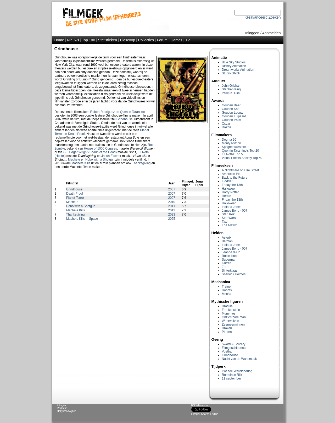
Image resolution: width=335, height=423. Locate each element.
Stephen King (231, 89)
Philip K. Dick (231, 93)
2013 (171, 210)
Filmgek (61, 405)
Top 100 (88, 40)
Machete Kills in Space (82, 219)
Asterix (227, 237)
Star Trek (228, 214)
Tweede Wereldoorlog (237, 371)
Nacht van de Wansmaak (239, 359)
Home (59, 40)
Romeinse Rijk (232, 375)
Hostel (60, 156)
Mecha (226, 294)
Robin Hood (230, 256)
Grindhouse (230, 355)
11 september (231, 378)
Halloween (229, 188)
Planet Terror (75, 198)
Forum (162, 40)
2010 (171, 202)
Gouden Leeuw (232, 112)
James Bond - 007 (234, 210)
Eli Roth (143, 152)
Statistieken (107, 40)
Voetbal (227, 351)
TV (187, 40)
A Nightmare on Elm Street (240, 170)
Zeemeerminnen (233, 324)
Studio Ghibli (231, 73)
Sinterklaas (229, 270)
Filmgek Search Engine (204, 414)
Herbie (226, 196)
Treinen (227, 286)
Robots (227, 290)
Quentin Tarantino (132, 112)
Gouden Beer (231, 105)
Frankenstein (231, 310)
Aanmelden (271, 33)
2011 (171, 206)
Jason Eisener (111, 156)
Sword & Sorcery (233, 344)
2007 (171, 189)
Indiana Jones (232, 207)
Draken (227, 328)
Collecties (146, 40)
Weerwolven (230, 321)
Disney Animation (234, 66)
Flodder (227, 181)
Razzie (227, 127)
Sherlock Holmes (234, 274)
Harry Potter (230, 192)
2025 (171, 219)
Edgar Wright (78, 152)
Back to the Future (235, 177)
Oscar (226, 123)
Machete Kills (80, 163)
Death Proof (76, 134)
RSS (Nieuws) (199, 405)
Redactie (62, 408)
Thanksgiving (141, 163)
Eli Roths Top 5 (232, 154)
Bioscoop (127, 40)
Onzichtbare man (234, 317)
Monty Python (231, 143)
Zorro (226, 267)
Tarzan (226, 263)
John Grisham (232, 85)
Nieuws (73, 40)
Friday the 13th (232, 185)
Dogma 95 (229, 139)
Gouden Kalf (230, 109)
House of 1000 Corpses (100, 148)
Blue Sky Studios (234, 62)
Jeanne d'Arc (231, 252)
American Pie (231, 174)
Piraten (227, 332)
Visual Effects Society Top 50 (242, 158)
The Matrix (229, 225)
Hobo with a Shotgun (99, 159)
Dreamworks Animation (238, 70)
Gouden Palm (231, 120)
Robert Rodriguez (102, 112)
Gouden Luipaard (234, 116)
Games (176, 40)
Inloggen (252, 33)
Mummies (229, 313)
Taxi (224, 221)
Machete (74, 159)
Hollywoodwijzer (66, 411)
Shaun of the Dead (103, 152)
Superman (229, 259)
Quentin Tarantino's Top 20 (240, 150)
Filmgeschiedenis (234, 348)
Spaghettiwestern (234, 147)
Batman (227, 241)
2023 (171, 214)
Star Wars (229, 218)
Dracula (227, 306)
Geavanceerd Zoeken (263, 17)
